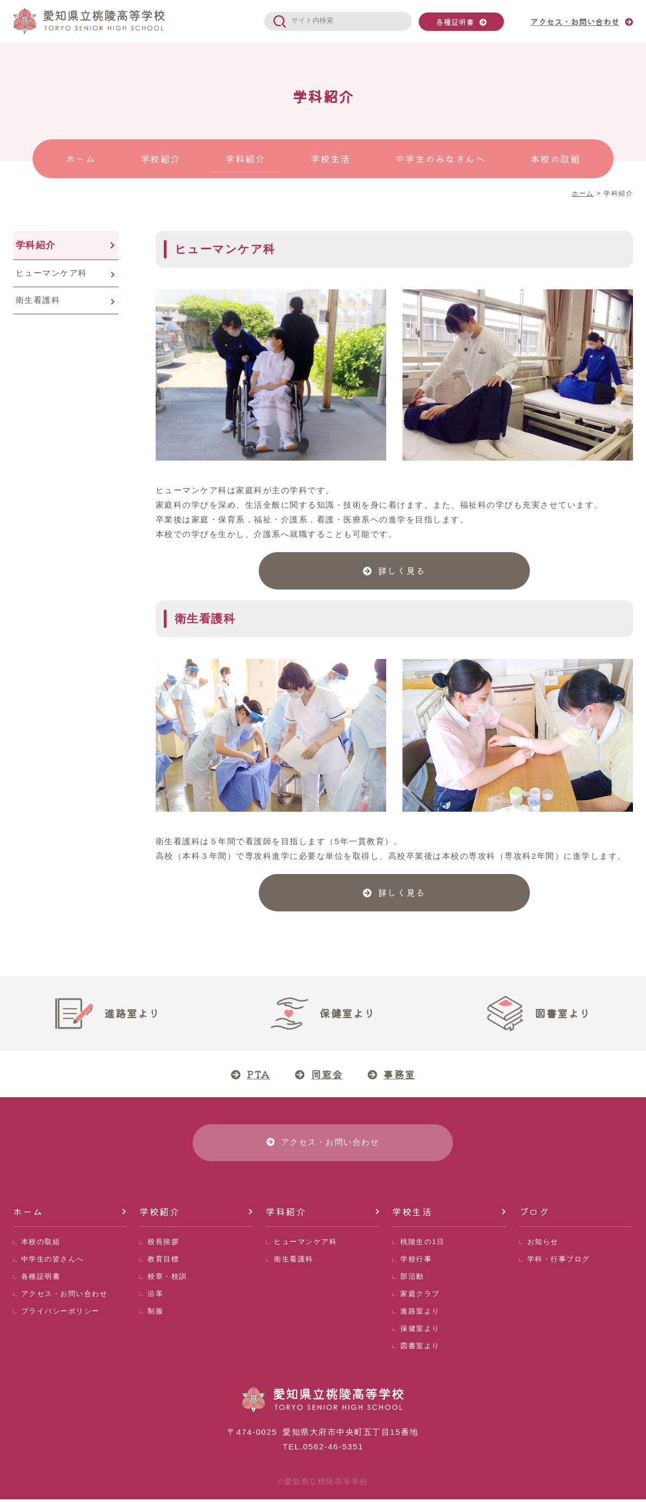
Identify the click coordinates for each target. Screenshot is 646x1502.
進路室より (420, 1314)
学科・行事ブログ (558, 1262)
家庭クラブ (420, 1296)
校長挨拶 (163, 1244)
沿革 (155, 1296)
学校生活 (412, 1214)
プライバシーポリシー (60, 1314)
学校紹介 (159, 1214)
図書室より (420, 1348)
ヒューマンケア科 (51, 272)
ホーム (28, 1214)
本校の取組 (41, 1244)
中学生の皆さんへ (52, 1262)
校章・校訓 (167, 1279)
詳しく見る (402, 571)
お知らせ (543, 1244)
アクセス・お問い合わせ (64, 1296)
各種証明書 (455, 21)
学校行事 (416, 1262)
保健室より (420, 1331)
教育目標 (163, 1262)
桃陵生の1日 (422, 1244)
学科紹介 (36, 245)
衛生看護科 (38, 300)
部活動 (412, 1279)
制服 (155, 1314)
